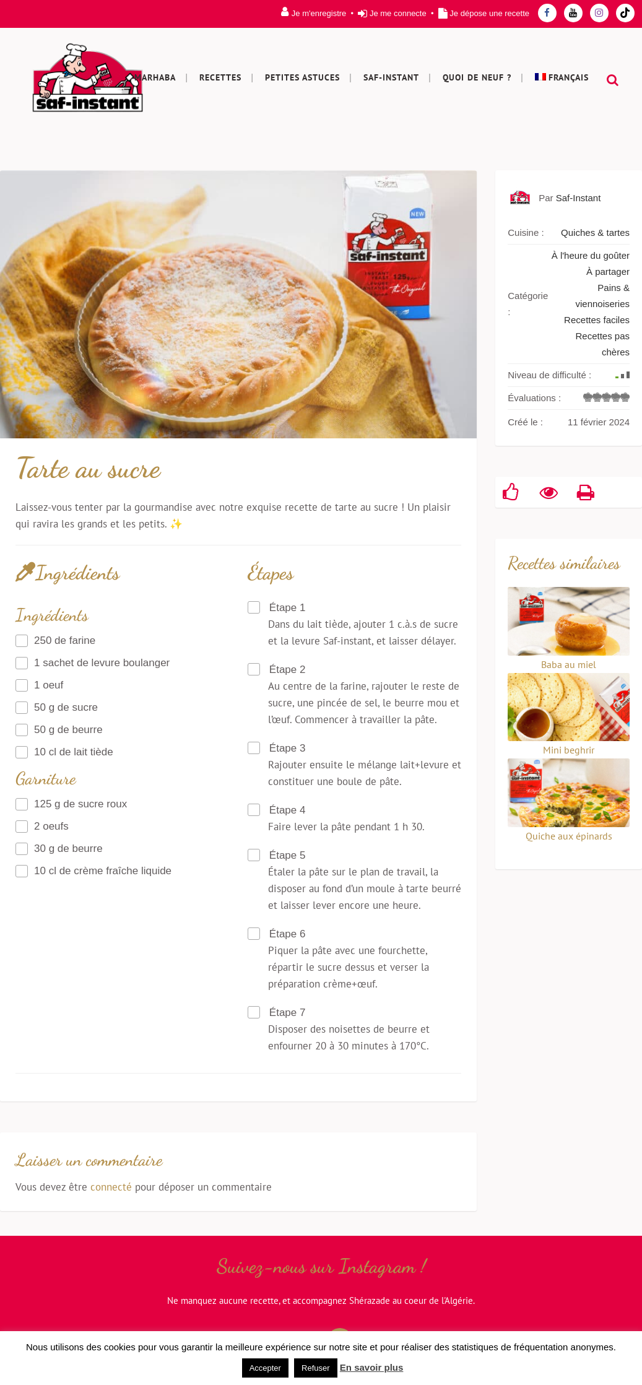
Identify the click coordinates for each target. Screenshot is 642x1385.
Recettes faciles (597, 320)
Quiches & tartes (595, 232)
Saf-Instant (578, 198)
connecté (111, 1187)
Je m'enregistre (319, 13)
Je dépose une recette (489, 13)
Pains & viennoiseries (602, 295)
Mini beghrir (568, 750)
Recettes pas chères (602, 344)
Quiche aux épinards (569, 836)
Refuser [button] (315, 1368)
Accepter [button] (265, 1368)
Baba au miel (568, 664)
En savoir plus (372, 1367)
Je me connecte (398, 13)
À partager (608, 271)
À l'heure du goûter (591, 255)
